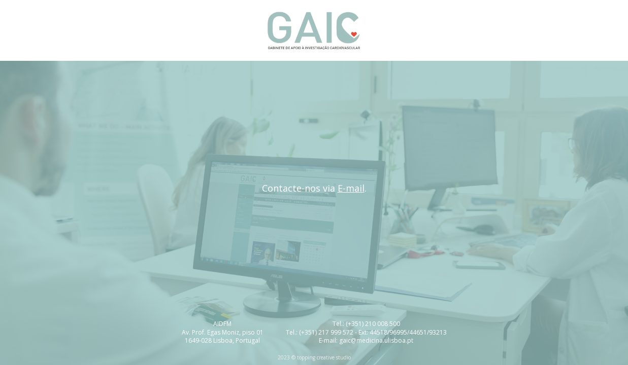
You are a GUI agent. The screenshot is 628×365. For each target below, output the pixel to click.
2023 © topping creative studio (314, 357)
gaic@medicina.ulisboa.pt (376, 340)
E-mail (351, 188)
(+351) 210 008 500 (373, 323)
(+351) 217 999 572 (326, 332)
